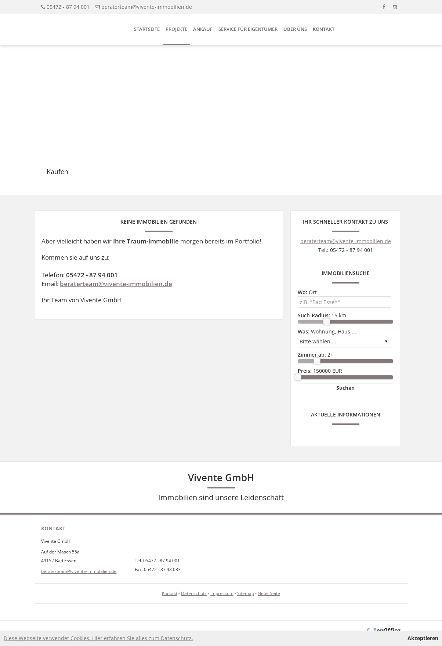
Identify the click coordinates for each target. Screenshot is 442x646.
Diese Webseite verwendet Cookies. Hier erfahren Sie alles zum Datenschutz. (98, 638)
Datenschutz (194, 593)
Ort (307, 292)
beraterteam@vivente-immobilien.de (146, 6)
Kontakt (323, 29)
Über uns (295, 29)
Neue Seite (269, 593)
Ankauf (203, 29)
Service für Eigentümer (248, 29)
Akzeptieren (422, 638)
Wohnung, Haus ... (327, 331)
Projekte (176, 29)
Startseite (147, 29)
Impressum (221, 593)
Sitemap (245, 593)
